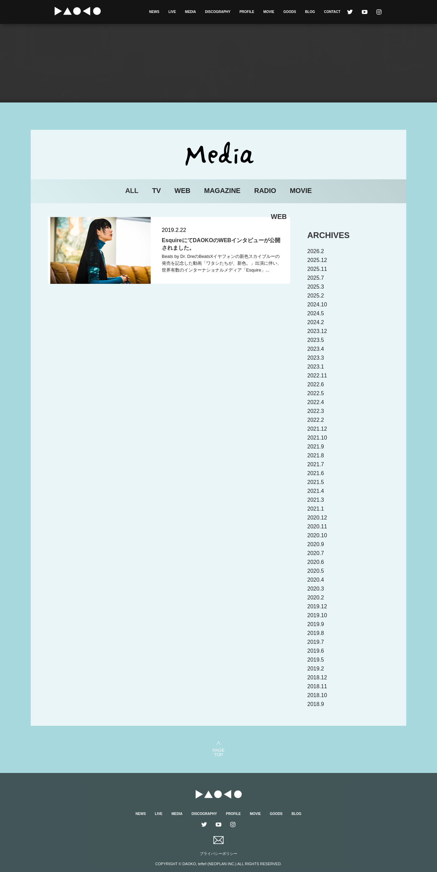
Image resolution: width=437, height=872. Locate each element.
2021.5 (315, 482)
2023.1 (315, 367)
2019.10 (317, 615)
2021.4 (315, 491)
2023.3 (315, 358)
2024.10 (317, 304)
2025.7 (315, 278)
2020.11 (317, 526)
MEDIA (190, 12)
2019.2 (315, 669)
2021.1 (315, 509)
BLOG (310, 12)
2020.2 (315, 597)
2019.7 (315, 642)
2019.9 (315, 624)
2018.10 (317, 695)
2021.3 (315, 500)
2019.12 (317, 606)
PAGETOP (218, 752)
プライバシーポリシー (218, 854)
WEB (182, 190)
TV (156, 190)
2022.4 (315, 402)
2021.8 (315, 455)
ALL (132, 190)
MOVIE (268, 12)
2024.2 (315, 322)
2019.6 (315, 651)
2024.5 (315, 313)
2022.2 (315, 420)
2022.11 (317, 375)
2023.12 (317, 331)
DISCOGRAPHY (217, 12)
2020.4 (315, 580)
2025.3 (315, 287)
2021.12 (317, 429)
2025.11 (317, 269)
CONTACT (332, 12)
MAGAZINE (222, 190)
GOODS (289, 12)
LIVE (172, 12)
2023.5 (315, 340)
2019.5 (315, 660)
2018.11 (317, 686)
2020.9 (315, 544)
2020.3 (315, 589)
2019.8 (315, 633)
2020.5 (315, 571)
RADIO (265, 190)
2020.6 (315, 562)
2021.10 (317, 438)
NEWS (154, 12)
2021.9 (315, 446)
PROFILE (246, 12)
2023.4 (315, 349)
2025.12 (317, 260)
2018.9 (315, 704)
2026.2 (315, 251)
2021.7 (315, 464)
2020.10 (317, 535)
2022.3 (315, 411)
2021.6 (315, 473)
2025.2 (315, 296)
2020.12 (317, 518)
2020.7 (315, 553)
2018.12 (317, 677)
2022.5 (315, 393)
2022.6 (315, 384)
